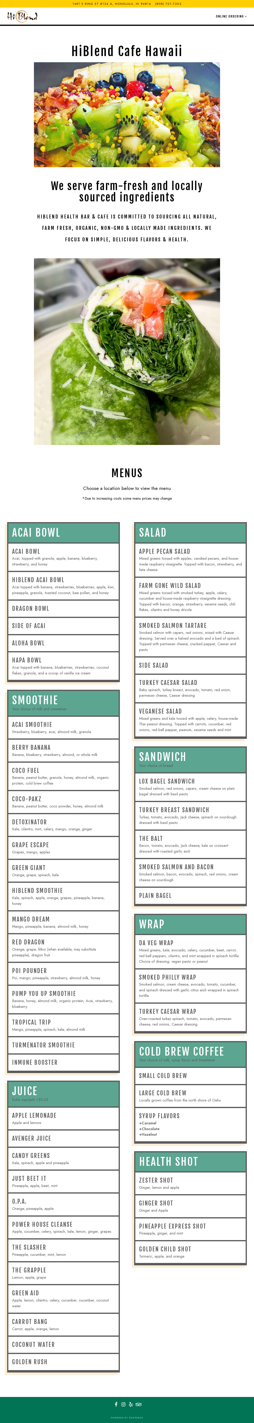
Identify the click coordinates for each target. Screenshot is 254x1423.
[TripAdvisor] (138, 1404)
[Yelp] (130, 1404)
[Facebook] (116, 1404)
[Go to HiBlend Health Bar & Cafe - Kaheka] (111, 4)
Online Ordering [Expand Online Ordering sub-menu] (231, 16)
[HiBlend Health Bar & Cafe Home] (23, 15)
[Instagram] (123, 1404)
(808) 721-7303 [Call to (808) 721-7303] (168, 4)
